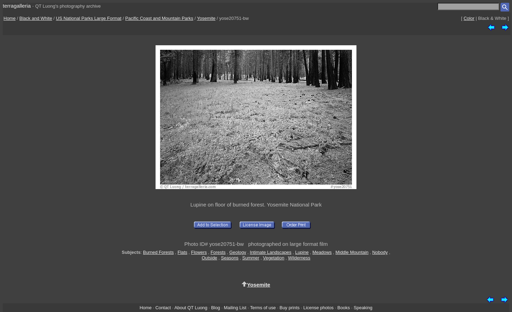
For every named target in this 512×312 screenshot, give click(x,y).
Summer (250, 257)
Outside (209, 257)
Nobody (380, 252)
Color (469, 18)
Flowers (199, 252)
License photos (318, 307)
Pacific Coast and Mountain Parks (159, 18)
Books (343, 307)
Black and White (36, 18)
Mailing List (235, 307)
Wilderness (299, 257)
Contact (163, 307)
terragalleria (17, 6)
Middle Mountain (352, 252)
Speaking (363, 307)
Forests (218, 252)
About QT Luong (190, 307)
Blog (215, 307)
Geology (237, 252)
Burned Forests (158, 252)
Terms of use (263, 307)
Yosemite (206, 18)
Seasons (230, 257)
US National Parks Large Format (88, 18)
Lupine (302, 252)
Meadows (322, 252)
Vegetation (273, 257)
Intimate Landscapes (270, 252)
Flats (182, 252)
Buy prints (290, 307)
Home (9, 18)
